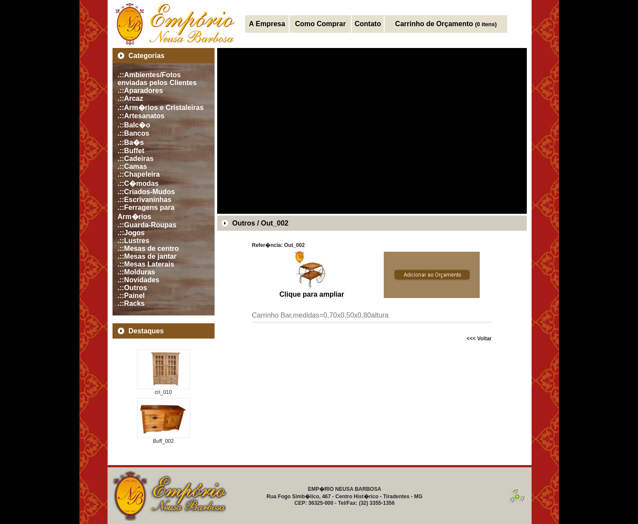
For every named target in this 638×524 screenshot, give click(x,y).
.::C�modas (138, 183)
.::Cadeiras (136, 158)
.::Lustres (134, 240)
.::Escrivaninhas (145, 199)
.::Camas (132, 166)
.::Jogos (131, 232)
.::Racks (131, 303)
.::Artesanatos (141, 116)
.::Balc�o (134, 125)
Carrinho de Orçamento (446, 23)
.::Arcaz (130, 98)
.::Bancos (134, 133)
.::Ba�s (131, 142)
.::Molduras (136, 272)
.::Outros (132, 287)
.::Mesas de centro (148, 248)
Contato (368, 23)
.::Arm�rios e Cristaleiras (161, 107)
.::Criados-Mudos (146, 191)
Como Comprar (320, 23)
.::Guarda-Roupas (147, 225)
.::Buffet (131, 150)
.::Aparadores (140, 90)
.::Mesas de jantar (147, 256)
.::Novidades (139, 280)
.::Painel (131, 295)
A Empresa (267, 23)
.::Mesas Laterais (146, 264)
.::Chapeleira (139, 174)
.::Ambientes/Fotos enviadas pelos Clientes (157, 78)
